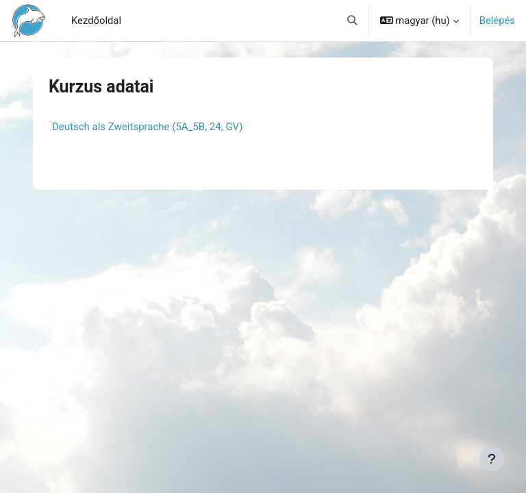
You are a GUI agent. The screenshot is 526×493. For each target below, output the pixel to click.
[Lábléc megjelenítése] (491, 458)
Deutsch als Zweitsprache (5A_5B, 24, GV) (147, 127)
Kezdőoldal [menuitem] (96, 20)
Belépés (497, 20)
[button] (352, 20)
